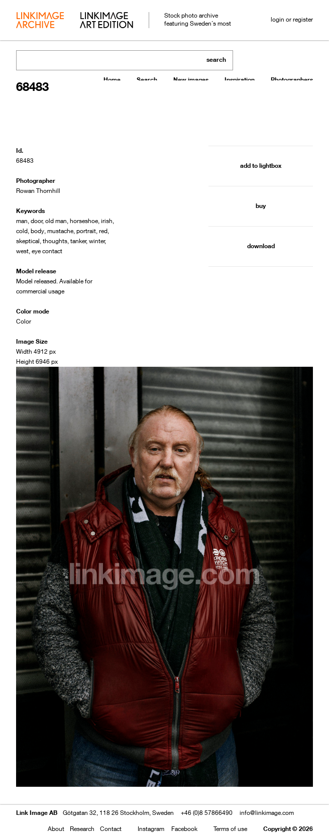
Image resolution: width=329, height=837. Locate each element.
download (261, 246)
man (22, 221)
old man (56, 221)
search (216, 59)
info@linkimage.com (267, 812)
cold (22, 231)
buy (261, 206)
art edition (106, 21)
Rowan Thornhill (38, 190)
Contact (111, 828)
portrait (86, 231)
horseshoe (84, 221)
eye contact (47, 251)
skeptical (28, 241)
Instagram (151, 828)
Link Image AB (36, 812)
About (56, 828)
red (103, 231)
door (37, 221)
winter (97, 241)
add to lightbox (260, 165)
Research (82, 828)
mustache (60, 231)
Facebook (184, 828)
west (22, 251)
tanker (78, 241)
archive (40, 21)
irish (107, 221)
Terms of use (230, 828)
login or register (292, 19)
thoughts (55, 241)
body (37, 231)
